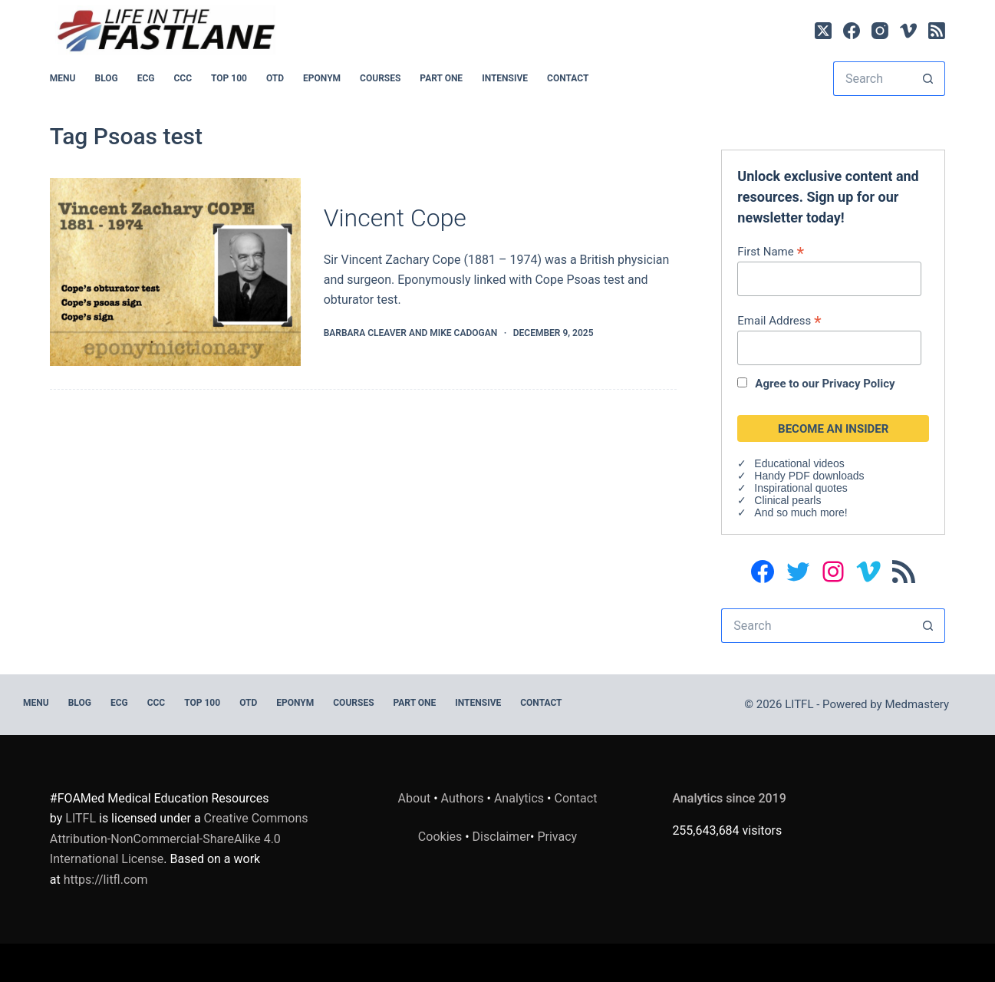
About (414, 798)
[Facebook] (851, 30)
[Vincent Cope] (175, 272)
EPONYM (322, 78)
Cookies (441, 836)
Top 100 (229, 78)
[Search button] (928, 78)
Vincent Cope (395, 217)
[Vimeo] (908, 30)
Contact (567, 78)
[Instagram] (879, 30)
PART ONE (441, 78)
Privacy (557, 836)
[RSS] (936, 30)
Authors (462, 798)
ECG (146, 78)
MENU (63, 78)
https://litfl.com (106, 879)
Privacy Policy (858, 383)
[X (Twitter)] (823, 30)
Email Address (779, 320)
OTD (275, 78)
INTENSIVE (505, 78)
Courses (380, 78)
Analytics (519, 798)
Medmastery (917, 704)
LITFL (80, 818)
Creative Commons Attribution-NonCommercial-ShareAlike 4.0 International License (179, 838)
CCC (183, 78)
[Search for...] (872, 78)
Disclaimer (501, 836)
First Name (770, 251)
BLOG (105, 78)
